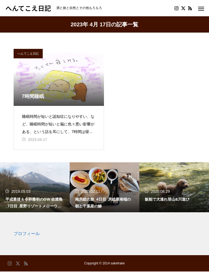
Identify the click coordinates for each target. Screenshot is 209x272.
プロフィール (27, 234)
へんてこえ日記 (28, 53)
